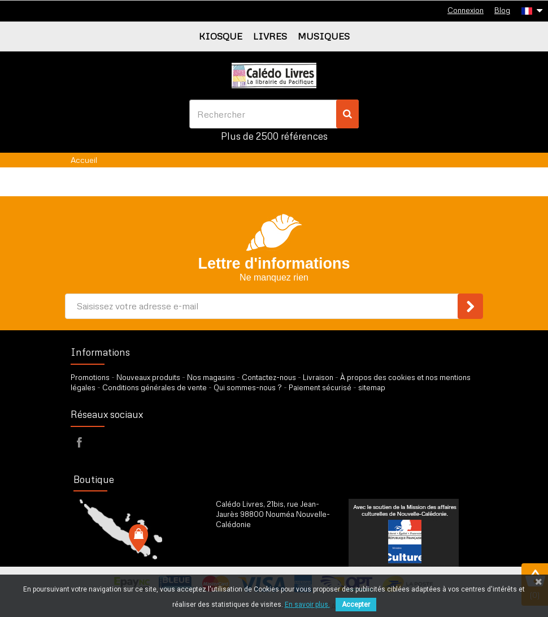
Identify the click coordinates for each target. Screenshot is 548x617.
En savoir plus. (307, 605)
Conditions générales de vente (154, 387)
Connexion (465, 10)
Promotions (90, 377)
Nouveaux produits (148, 377)
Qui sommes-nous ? (248, 387)
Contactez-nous (269, 377)
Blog (502, 10)
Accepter (356, 605)
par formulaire (271, 552)
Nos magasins (211, 377)
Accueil (84, 160)
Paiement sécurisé (320, 387)
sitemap (371, 387)
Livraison (318, 377)
